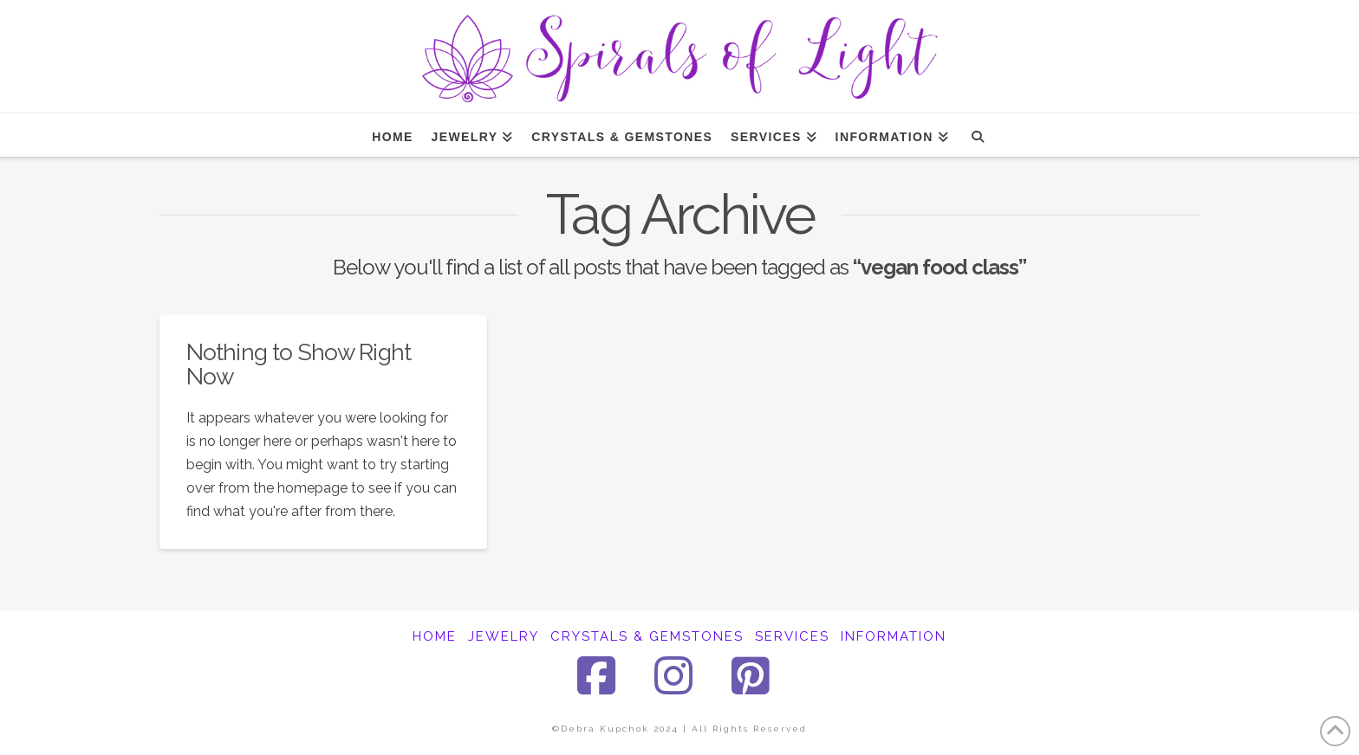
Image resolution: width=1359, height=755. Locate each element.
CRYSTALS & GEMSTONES (647, 636)
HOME (435, 636)
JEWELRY (503, 636)
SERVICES (792, 636)
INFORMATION (893, 636)
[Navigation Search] (977, 135)
